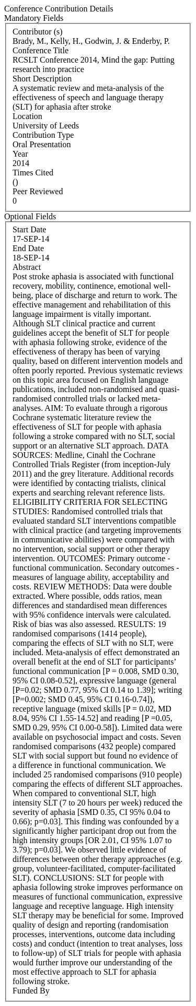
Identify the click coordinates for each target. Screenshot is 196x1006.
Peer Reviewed (38, 191)
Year (20, 153)
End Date (28, 248)
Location (27, 116)
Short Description (42, 78)
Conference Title (40, 50)
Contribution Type (43, 135)
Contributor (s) (38, 31)
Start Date (29, 229)
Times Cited (33, 172)
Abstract (27, 267)
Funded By (31, 990)
